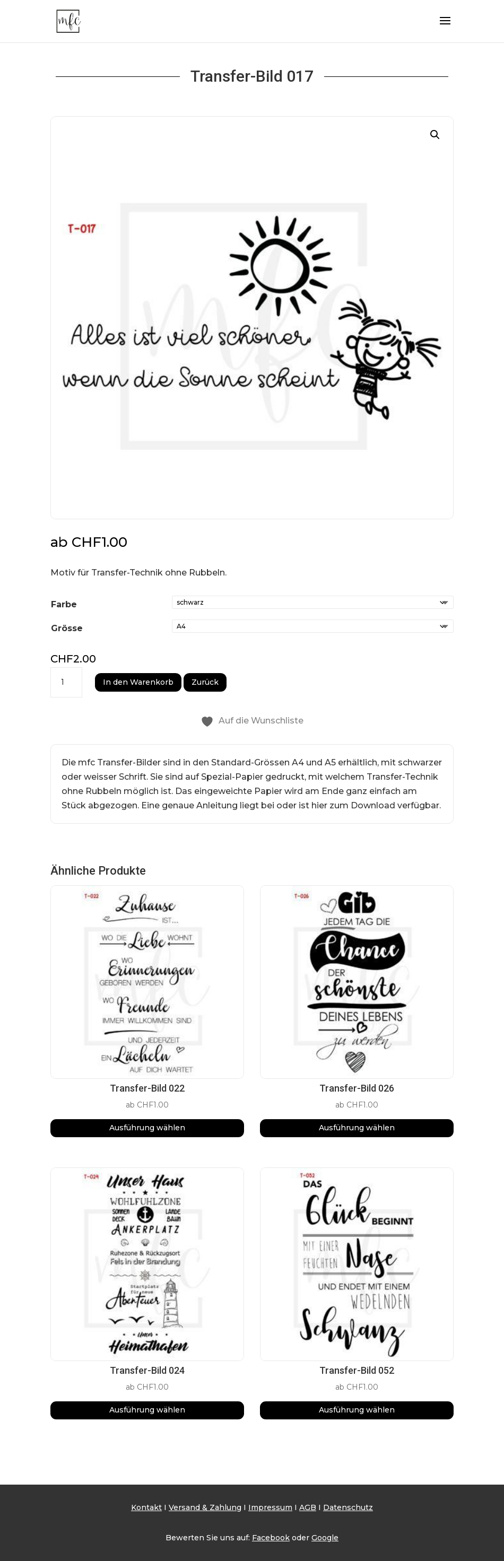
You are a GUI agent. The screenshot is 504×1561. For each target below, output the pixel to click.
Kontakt (146, 1507)
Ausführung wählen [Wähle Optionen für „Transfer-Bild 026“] (357, 1127)
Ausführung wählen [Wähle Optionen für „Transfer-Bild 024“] (147, 1410)
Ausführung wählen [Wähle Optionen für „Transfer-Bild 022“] (147, 1127)
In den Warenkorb (138, 682)
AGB (307, 1507)
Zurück (205, 682)
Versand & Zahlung (205, 1507)
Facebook (271, 1537)
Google (324, 1537)
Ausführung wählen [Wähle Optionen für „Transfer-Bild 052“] (357, 1410)
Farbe (64, 604)
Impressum (270, 1507)
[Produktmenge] (66, 682)
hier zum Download (353, 805)
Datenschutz (348, 1507)
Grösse (67, 628)
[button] (435, 134)
